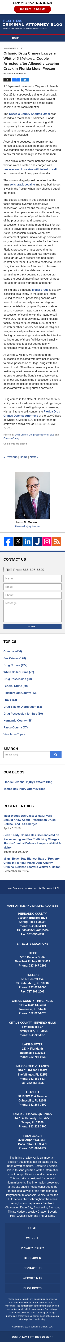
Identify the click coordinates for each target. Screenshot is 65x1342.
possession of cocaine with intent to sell (30, 169)
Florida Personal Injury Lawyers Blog (27, 782)
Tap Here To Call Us (32, 8)
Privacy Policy (32, 1248)
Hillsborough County (20, 692)
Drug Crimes (21, 434)
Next (34, 457)
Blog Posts (32, 1288)
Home (15, 38)
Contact (20, 65)
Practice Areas (23, 58)
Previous (10, 457)
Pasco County (15, 727)
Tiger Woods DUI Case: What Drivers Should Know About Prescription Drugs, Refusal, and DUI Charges (29, 820)
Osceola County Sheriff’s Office (30, 113)
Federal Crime (15, 685)
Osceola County (11, 438)
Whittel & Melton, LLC (42, 1326)
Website (17, 45)
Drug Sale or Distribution (22, 706)
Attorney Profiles (25, 52)
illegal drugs (40, 289)
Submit (32, 626)
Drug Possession (17, 679)
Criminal (12, 651)
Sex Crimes (14, 658)
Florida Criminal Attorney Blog (32, 24)
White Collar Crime (18, 672)
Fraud (10, 699)
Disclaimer (32, 1258)
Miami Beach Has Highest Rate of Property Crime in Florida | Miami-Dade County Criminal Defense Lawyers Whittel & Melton (31, 862)
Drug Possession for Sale (41, 434)
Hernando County (17, 720)
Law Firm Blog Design (31, 1336)
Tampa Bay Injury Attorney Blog (24, 788)
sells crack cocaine (22, 184)
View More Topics (14, 734)
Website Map (32, 1278)
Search (56, 754)
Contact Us (33, 1268)
